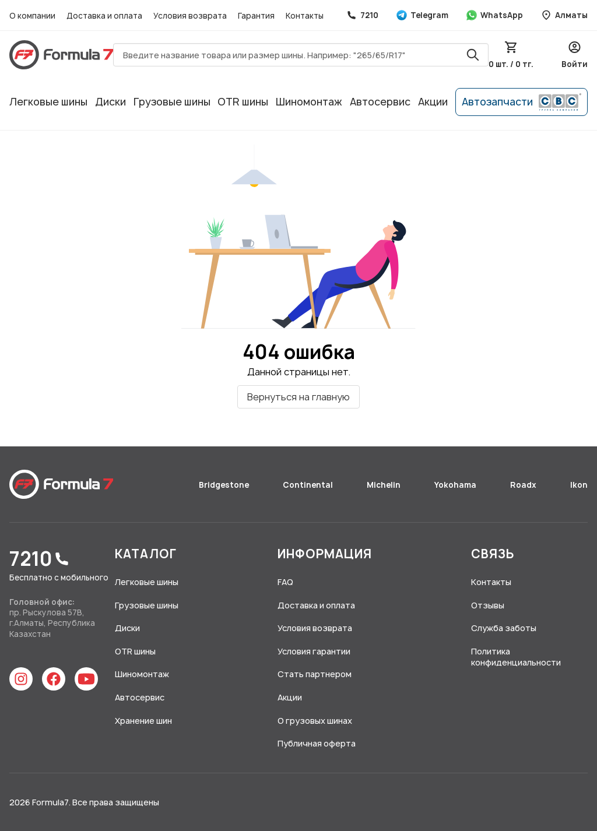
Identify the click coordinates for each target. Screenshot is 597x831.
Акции (433, 101)
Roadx (524, 485)
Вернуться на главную (298, 396)
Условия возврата (191, 15)
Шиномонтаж (309, 101)
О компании (33, 15)
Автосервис (380, 101)
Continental (309, 485)
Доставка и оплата (105, 15)
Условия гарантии (314, 651)
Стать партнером (315, 673)
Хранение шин (143, 720)
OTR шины (242, 101)
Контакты (305, 15)
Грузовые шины (172, 101)
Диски (110, 101)
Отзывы (487, 605)
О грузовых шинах (315, 720)
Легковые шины (48, 101)
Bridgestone (225, 485)
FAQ (285, 581)
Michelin (384, 485)
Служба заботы (503, 627)
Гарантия (257, 15)
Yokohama (456, 485)
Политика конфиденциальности (516, 657)
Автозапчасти (521, 102)
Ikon (579, 485)
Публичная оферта (317, 743)
